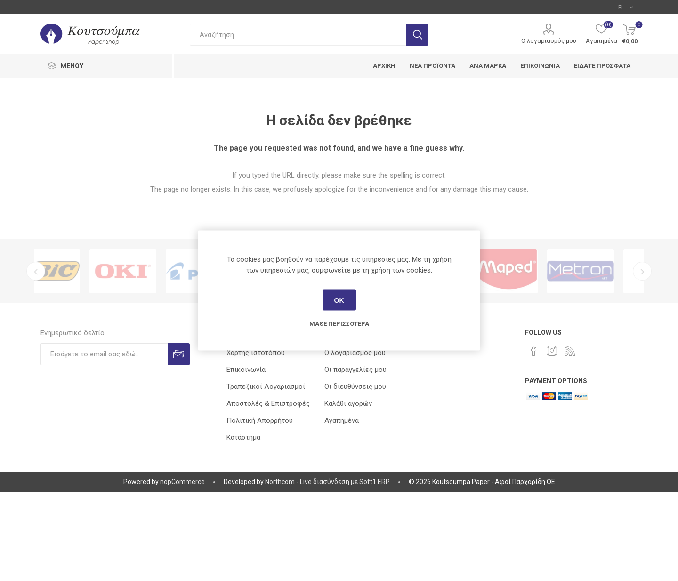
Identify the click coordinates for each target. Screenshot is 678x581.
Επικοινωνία (246, 369)
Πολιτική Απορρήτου (259, 420)
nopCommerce (182, 481)
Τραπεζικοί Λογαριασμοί (265, 386)
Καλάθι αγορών (348, 403)
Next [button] (642, 271)
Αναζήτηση (417, 35)
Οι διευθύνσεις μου (355, 386)
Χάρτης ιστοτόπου (255, 352)
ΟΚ (339, 300)
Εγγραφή (179, 354)
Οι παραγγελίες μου (355, 369)
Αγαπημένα (341, 420)
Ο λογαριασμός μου (548, 40)
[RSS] (569, 350)
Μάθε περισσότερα (339, 323)
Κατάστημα (243, 437)
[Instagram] (551, 350)
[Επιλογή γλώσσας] (625, 7)
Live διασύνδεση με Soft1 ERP (345, 481)
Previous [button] (35, 271)
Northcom (280, 481)
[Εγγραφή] (104, 354)
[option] (72, 271)
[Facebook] (533, 350)
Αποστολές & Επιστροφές (268, 403)
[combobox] (298, 35)
